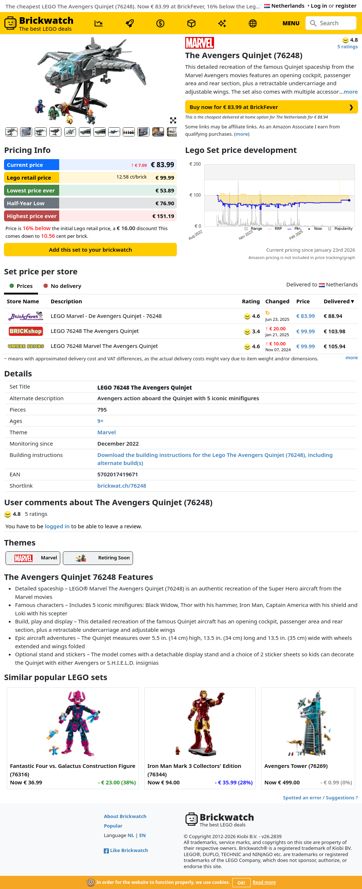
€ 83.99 (305, 315)
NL (130, 835)
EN (142, 835)
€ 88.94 (333, 315)
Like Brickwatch (126, 850)
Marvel (107, 432)
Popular (113, 825)
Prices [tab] (21, 285)
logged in (57, 526)
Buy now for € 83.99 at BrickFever (272, 107)
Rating (251, 301)
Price (303, 301)
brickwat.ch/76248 (122, 485)
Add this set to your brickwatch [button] (90, 249)
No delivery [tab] (62, 285)
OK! (241, 883)
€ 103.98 (335, 331)
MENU (291, 23)
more (351, 91)
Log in (319, 5)
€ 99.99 (305, 331)
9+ (101, 420)
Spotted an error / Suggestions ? (320, 797)
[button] (173, 120)
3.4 (252, 331)
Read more (264, 882)
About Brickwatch (125, 816)
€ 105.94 (335, 346)
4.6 (252, 315)
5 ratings (348, 46)
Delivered (337, 301)
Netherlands (284, 5)
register (346, 5)
